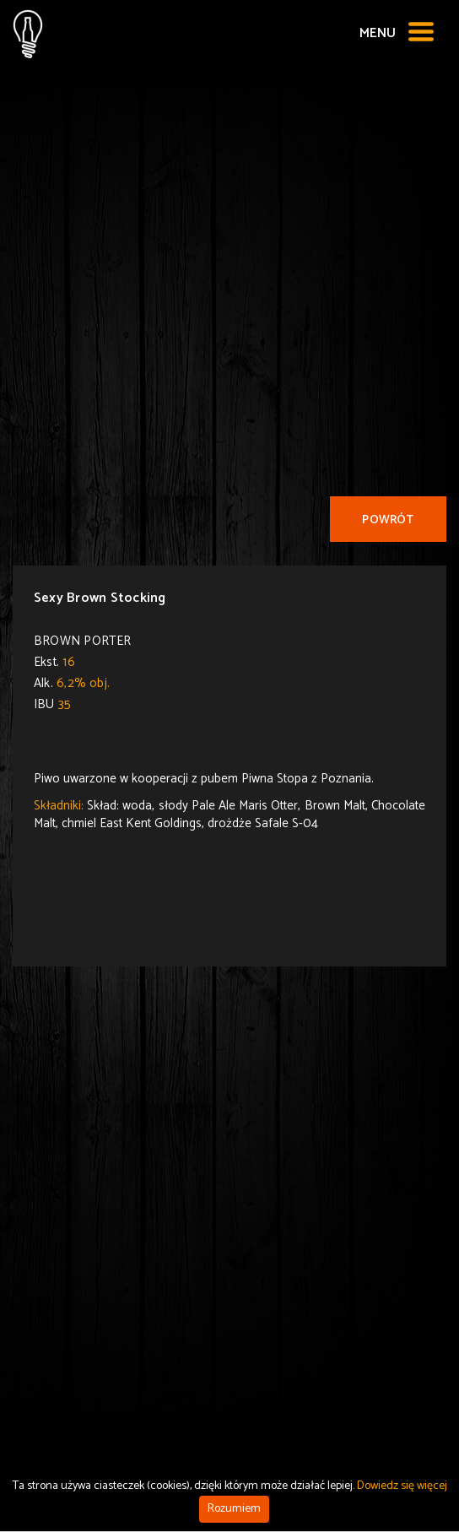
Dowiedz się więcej (402, 1486)
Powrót (387, 520)
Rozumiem (234, 1508)
